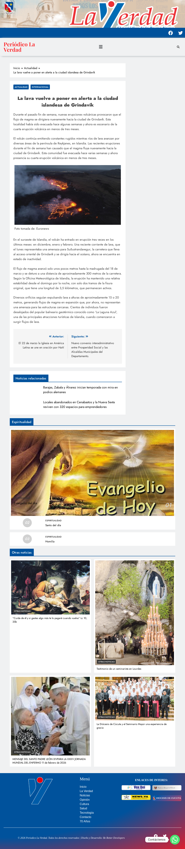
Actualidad (21, 87)
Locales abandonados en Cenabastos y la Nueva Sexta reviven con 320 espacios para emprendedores (79, 404)
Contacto (85, 817)
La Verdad (86, 791)
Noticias (85, 795)
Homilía (49, 541)
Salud (83, 808)
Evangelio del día (25, 503)
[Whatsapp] (175, 839)
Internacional (40, 87)
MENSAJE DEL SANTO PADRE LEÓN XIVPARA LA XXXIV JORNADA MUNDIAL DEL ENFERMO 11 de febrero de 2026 (49, 760)
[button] (101, 46)
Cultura (84, 804)
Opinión (85, 799)
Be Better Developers (114, 838)
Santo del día (53, 525)
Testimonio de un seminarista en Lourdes (119, 669)
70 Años (85, 821)
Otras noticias (22, 611)
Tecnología (87, 812)
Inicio (83, 786)
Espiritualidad (22, 498)
